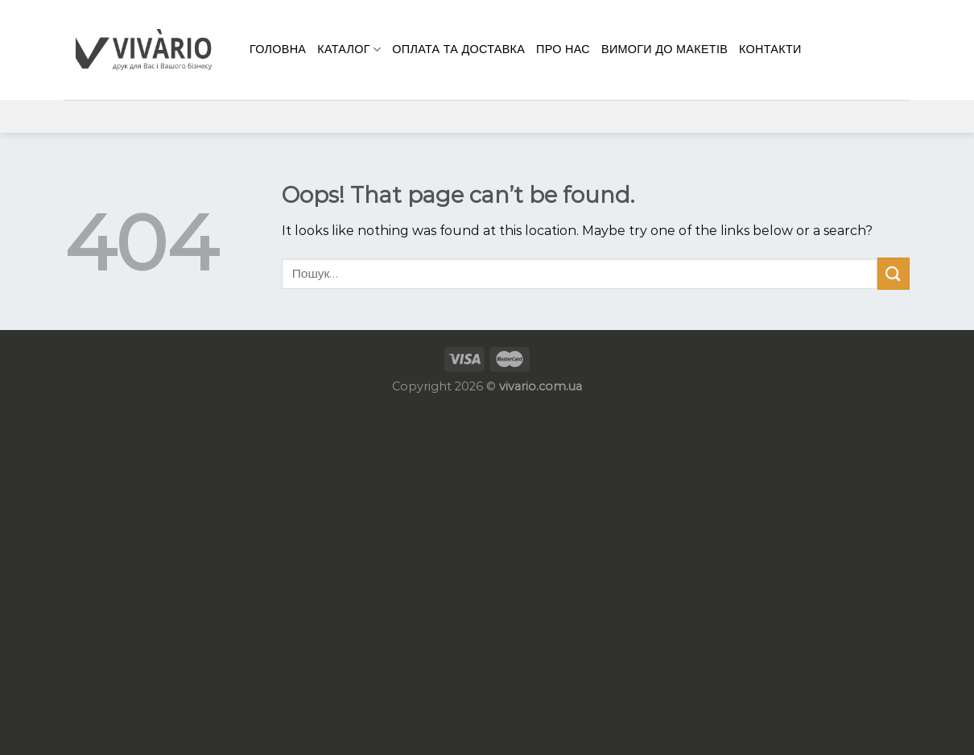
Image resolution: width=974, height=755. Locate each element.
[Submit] (893, 273)
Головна (278, 49)
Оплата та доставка (458, 49)
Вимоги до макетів (664, 49)
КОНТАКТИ (770, 49)
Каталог (349, 49)
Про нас (563, 49)
